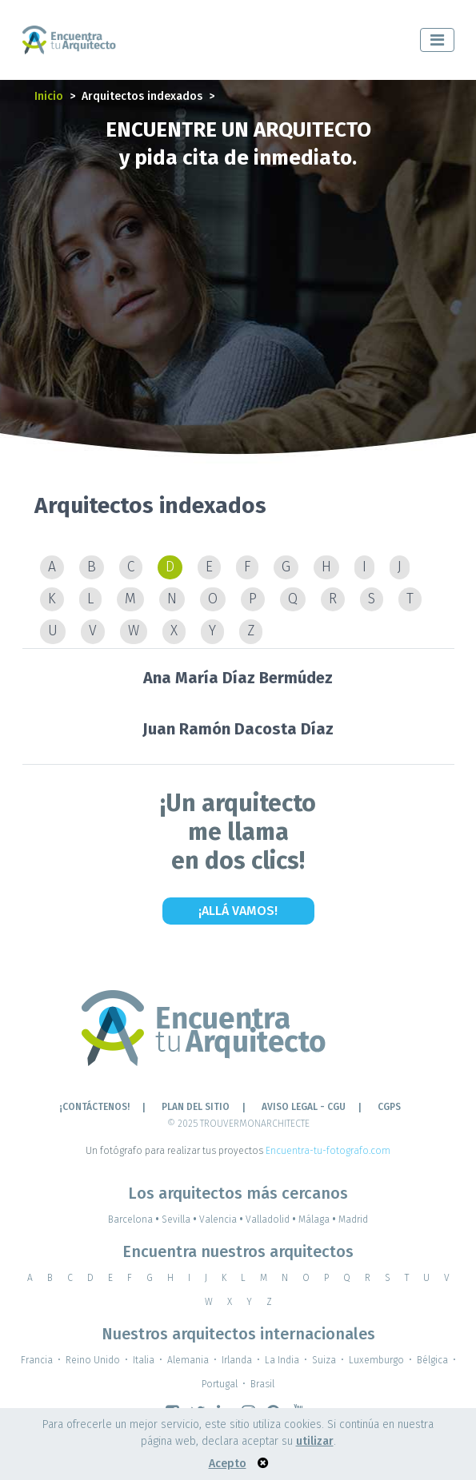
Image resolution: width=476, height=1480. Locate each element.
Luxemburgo (376, 1360)
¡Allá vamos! (238, 910)
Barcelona (135, 1219)
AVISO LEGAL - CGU (304, 1106)
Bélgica (432, 1360)
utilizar (315, 1441)
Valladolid (272, 1219)
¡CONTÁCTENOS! (94, 1106)
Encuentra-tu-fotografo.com (328, 1150)
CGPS (389, 1106)
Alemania (188, 1360)
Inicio (48, 96)
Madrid (353, 1219)
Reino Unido (93, 1360)
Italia (143, 1360)
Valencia (222, 1219)
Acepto (227, 1463)
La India (282, 1360)
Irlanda (237, 1360)
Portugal (220, 1384)
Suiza (324, 1360)
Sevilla (180, 1219)
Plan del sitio (196, 1106)
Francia (37, 1360)
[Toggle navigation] (437, 40)
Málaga (318, 1219)
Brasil (262, 1384)
